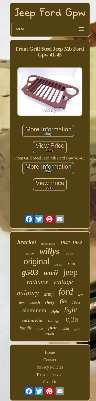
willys (49, 251)
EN (45, 382)
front (22, 302)
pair (52, 327)
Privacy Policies (50, 367)
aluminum (34, 310)
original (36, 261)
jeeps (69, 253)
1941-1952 (71, 242)
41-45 (40, 329)
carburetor (32, 320)
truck (49, 334)
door (30, 253)
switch (35, 302)
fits (63, 301)
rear (72, 263)
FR (54, 382)
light (70, 310)
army (49, 294)
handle (26, 327)
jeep (70, 272)
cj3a (65, 328)
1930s (76, 302)
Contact (50, 360)
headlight (54, 321)
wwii (51, 272)
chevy (50, 302)
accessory (48, 244)
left (80, 295)
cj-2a (77, 329)
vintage (63, 281)
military (28, 293)
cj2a (72, 319)
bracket (26, 242)
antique (58, 264)
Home (50, 352)
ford (66, 292)
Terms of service (49, 374)
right (55, 312)
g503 (30, 272)
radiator (37, 282)
